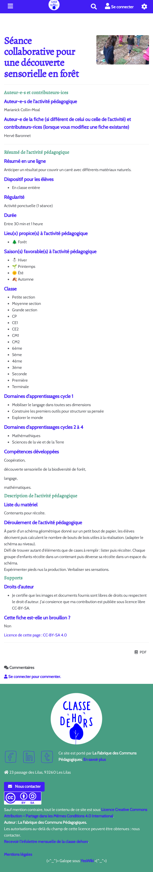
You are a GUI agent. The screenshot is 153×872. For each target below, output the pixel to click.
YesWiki (87, 860)
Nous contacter (24, 786)
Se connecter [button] (119, 6)
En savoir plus (94, 759)
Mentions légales (18, 854)
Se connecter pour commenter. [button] (32, 676)
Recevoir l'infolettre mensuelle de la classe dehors (46, 841)
